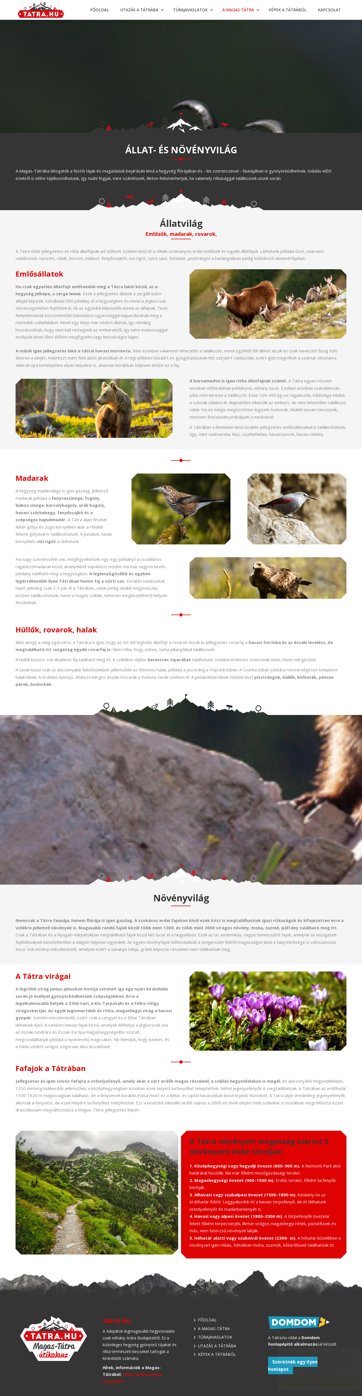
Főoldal (99, 9)
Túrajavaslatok (190, 9)
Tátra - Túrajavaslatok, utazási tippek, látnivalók (41, 10)
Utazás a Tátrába (139, 9)
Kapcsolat (329, 9)
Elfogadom (314, 1383)
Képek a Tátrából (288, 9)
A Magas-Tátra (238, 9)
